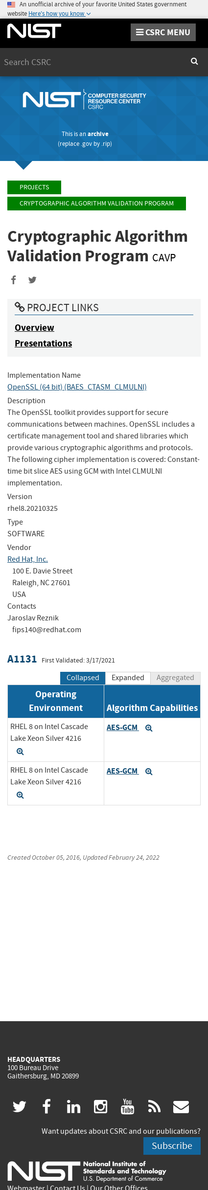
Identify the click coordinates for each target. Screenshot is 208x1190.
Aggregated (175, 678)
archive (98, 134)
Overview (34, 327)
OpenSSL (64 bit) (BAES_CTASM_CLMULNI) (77, 387)
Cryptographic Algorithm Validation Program (97, 203)
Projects (34, 187)
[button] (20, 751)
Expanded (128, 678)
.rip (105, 143)
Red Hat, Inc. (27, 559)
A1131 (22, 658)
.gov (86, 143)
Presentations (43, 343)
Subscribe (172, 1146)
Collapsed (83, 678)
